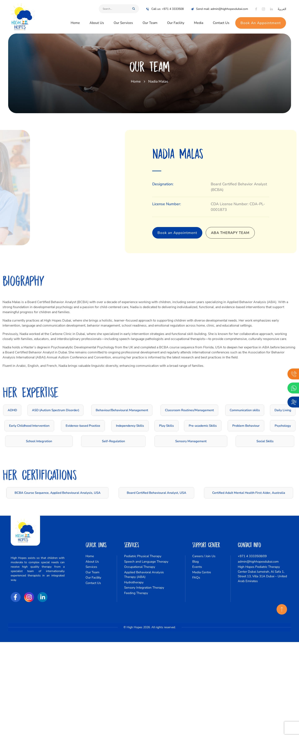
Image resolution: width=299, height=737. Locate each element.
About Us (97, 19)
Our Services (123, 19)
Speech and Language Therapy (146, 561)
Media (198, 19)
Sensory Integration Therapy (144, 587)
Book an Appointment (196, 232)
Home (75, 19)
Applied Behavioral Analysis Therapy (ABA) (144, 574)
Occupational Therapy (139, 567)
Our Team (150, 19)
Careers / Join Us (203, 556)
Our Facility (175, 19)
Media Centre (201, 572)
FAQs (196, 577)
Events (197, 567)
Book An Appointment (260, 19)
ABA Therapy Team (248, 232)
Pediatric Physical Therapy (142, 556)
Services (91, 567)
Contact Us (221, 19)
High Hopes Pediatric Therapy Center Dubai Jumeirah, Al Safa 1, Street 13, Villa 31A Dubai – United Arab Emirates (262, 574)
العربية (282, 5)
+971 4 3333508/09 (252, 556)
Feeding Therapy (136, 593)
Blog (195, 561)
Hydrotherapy (134, 582)
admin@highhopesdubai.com (258, 561)
